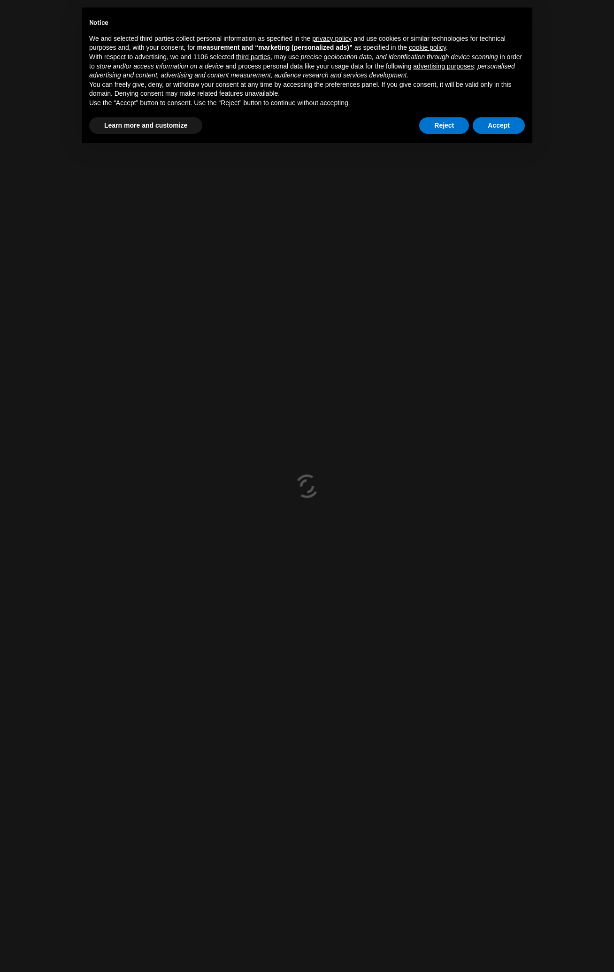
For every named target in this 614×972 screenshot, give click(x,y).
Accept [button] (499, 125)
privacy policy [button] (332, 38)
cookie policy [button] (427, 47)
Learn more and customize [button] (145, 125)
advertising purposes (443, 66)
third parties (253, 57)
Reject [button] (444, 125)
